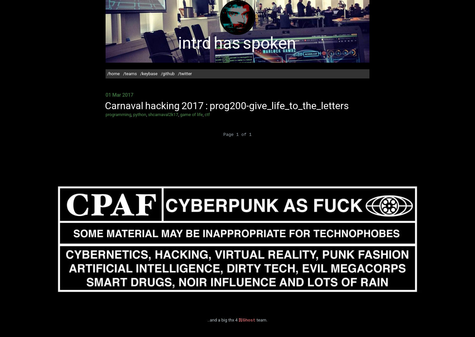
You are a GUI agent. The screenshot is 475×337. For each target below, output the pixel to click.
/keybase (149, 73)
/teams (130, 73)
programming (118, 114)
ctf (207, 114)
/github (168, 73)
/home (113, 73)
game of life (191, 114)
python (139, 114)
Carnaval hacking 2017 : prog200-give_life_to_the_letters (227, 105)
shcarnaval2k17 (163, 114)
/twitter (185, 73)
